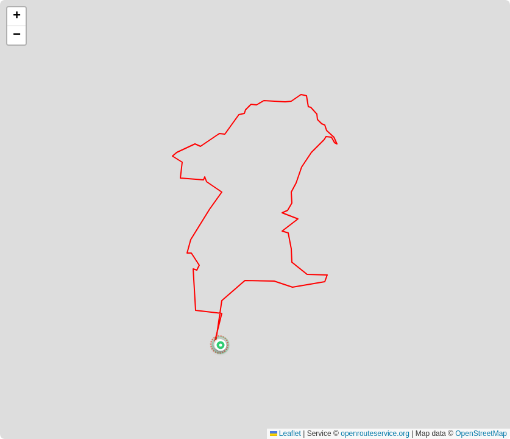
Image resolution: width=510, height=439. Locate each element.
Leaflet (285, 433)
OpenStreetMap (481, 433)
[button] (220, 345)
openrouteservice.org (375, 433)
